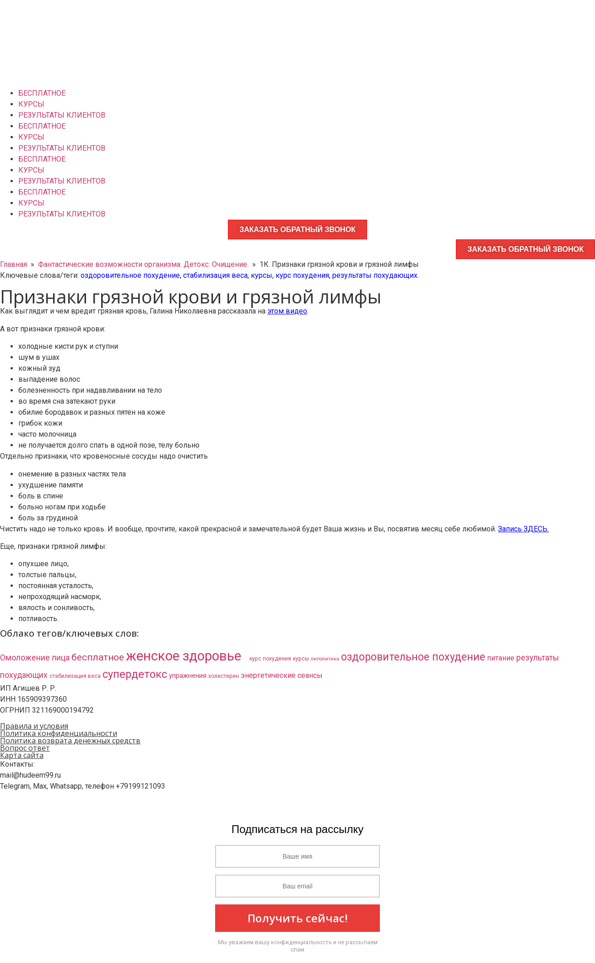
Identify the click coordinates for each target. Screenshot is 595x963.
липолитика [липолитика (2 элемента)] (325, 659)
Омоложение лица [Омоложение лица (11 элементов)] (35, 657)
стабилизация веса (215, 275)
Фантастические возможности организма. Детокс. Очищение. (143, 264)
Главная (13, 264)
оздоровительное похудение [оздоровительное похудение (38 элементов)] (413, 656)
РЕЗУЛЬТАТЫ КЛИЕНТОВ (61, 115)
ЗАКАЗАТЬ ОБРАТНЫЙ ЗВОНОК (297, 229)
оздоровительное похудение (130, 275)
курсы (261, 275)
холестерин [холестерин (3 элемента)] (223, 676)
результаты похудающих (374, 275)
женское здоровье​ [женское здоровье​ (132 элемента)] (187, 656)
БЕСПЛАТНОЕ (41, 93)
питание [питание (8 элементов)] (500, 658)
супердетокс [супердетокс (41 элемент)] (135, 674)
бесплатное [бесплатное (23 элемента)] (97, 657)
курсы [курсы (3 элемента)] (301, 658)
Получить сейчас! (298, 917)
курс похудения (302, 275)
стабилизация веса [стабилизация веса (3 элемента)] (75, 676)
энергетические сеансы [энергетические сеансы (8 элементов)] (282, 675)
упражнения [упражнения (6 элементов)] (187, 675)
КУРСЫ (31, 104)
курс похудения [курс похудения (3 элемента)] (270, 658)
